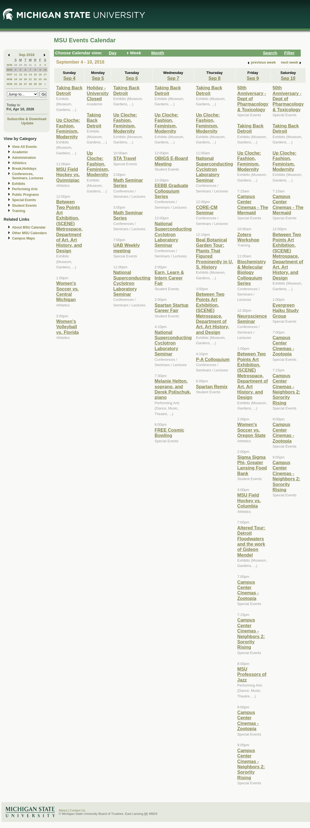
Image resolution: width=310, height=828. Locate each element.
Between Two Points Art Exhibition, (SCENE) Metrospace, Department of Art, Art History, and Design (69, 226)
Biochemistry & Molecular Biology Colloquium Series (251, 272)
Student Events (24, 206)
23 (40, 79)
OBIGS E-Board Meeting (171, 161)
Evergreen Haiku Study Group (286, 310)
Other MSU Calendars (29, 233)
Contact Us (77, 810)
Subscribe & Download (26, 119)
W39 (9, 83)
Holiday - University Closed (97, 93)
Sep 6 (132, 78)
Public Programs (25, 195)
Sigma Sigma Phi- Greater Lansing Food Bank (252, 465)
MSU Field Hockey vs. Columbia (249, 500)
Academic (20, 152)
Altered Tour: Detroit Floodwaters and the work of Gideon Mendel (251, 541)
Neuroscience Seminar (252, 318)
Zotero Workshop (248, 237)
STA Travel (124, 158)
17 (45, 74)
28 (15, 64)
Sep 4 (69, 78)
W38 (9, 79)
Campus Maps (23, 238)
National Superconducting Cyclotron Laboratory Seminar (131, 283)
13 (25, 74)
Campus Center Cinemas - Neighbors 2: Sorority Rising (251, 633)
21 (30, 79)
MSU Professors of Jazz (251, 674)
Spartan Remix (212, 386)
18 (15, 79)
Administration (24, 158)
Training (18, 211)
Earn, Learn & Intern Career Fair (169, 278)
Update (27, 123)
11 (15, 74)
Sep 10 (288, 78)
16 (40, 74)
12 (20, 74)
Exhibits (18, 184)
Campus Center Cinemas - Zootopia (248, 590)
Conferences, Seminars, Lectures (27, 176)
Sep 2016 (27, 55)
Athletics (19, 163)
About (63, 810)
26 (20, 83)
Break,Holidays (24, 169)
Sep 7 (173, 78)
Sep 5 (98, 78)
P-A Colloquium (213, 359)
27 (25, 83)
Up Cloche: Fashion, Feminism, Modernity (68, 128)
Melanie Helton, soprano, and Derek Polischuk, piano (173, 389)
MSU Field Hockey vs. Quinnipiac (68, 175)
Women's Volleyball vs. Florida (67, 327)
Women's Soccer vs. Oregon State (251, 430)
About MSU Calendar (29, 227)
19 (20, 79)
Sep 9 (253, 78)
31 (30, 64)
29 (20, 64)
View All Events (24, 147)
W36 (9, 69)
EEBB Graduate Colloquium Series (171, 191)
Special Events (24, 200)
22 (35, 79)
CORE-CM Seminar (206, 210)
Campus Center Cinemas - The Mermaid (252, 204)
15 (35, 74)
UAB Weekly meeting (126, 248)
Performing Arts (25, 189)
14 (30, 74)
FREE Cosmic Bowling (169, 432)
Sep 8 (215, 78)
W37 (9, 74)
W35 (9, 64)
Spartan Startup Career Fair (171, 308)
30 (25, 64)
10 (45, 69)
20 (25, 79)
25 (15, 83)
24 (45, 79)
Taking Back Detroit (69, 90)
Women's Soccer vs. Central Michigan (67, 291)
